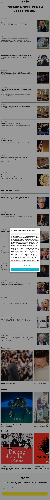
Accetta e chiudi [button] (25, 269)
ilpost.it (32, 255)
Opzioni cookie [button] (25, 265)
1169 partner (26, 254)
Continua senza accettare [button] (25, 234)
